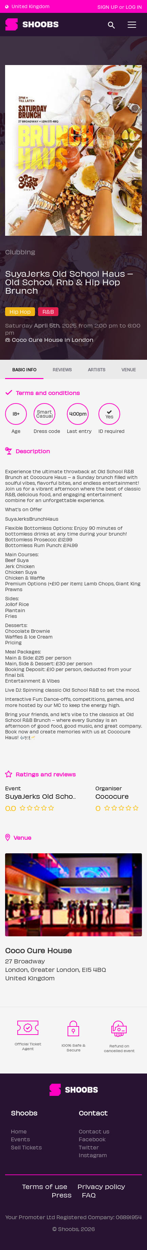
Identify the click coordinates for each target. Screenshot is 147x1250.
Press (62, 1194)
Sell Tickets (26, 1147)
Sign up (107, 7)
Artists (96, 369)
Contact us (94, 1131)
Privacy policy (101, 1186)
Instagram (93, 1155)
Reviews (62, 369)
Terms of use (44, 1186)
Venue (129, 369)
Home (19, 1131)
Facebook (92, 1139)
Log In (134, 7)
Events (20, 1139)
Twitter (89, 1147)
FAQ (89, 1194)
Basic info (24, 369)
